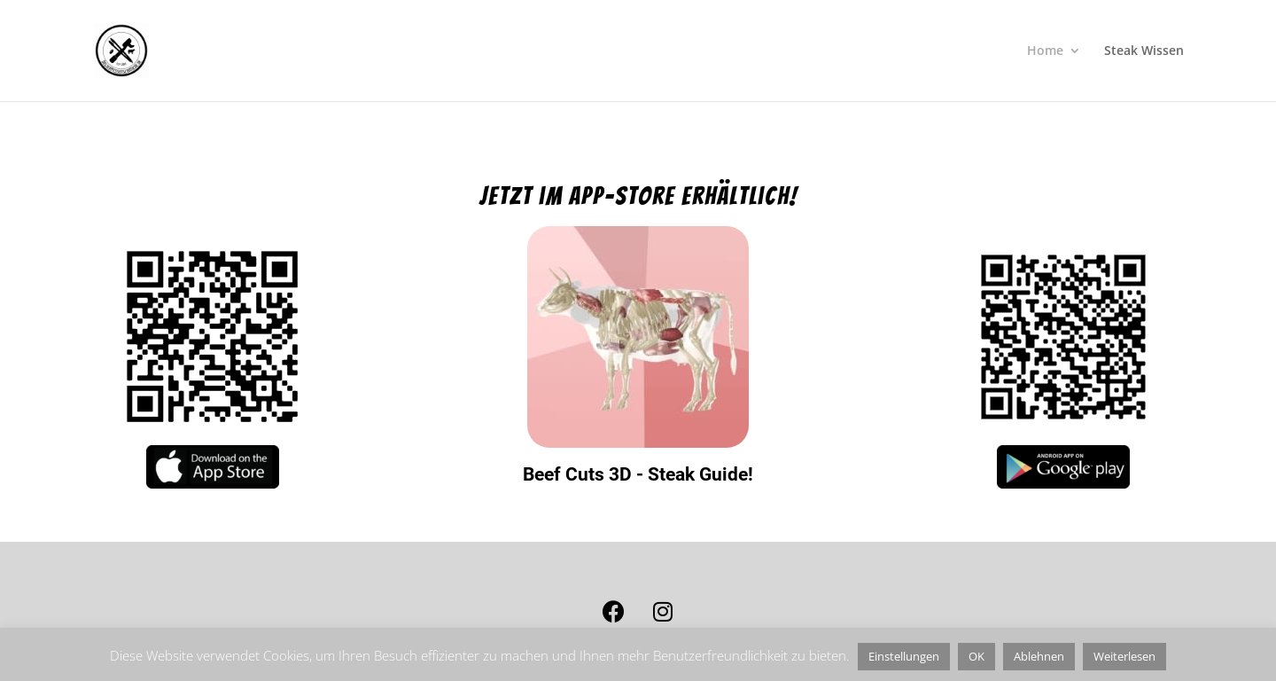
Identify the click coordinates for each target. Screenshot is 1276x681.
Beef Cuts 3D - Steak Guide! (638, 474)
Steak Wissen (1144, 51)
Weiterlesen (1124, 656)
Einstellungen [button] (903, 656)
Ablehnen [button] (1039, 656)
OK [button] (976, 656)
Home (1045, 51)
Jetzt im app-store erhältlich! (638, 196)
